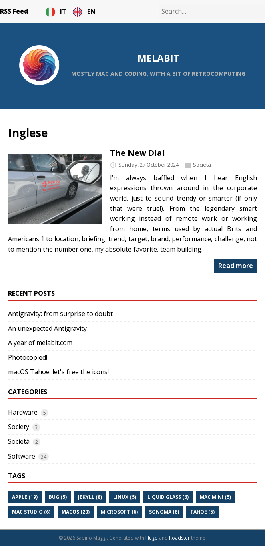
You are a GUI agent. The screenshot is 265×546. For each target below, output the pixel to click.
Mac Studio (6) (31, 511)
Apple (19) (25, 497)
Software (21, 456)
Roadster (179, 537)
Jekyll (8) (90, 497)
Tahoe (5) (202, 511)
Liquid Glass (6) (168, 497)
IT (57, 11)
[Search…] (212, 11)
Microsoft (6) (119, 511)
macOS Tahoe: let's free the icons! (58, 371)
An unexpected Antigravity (47, 328)
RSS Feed (14, 11)
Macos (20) (76, 511)
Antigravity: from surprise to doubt (60, 313)
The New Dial (137, 152)
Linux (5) (124, 497)
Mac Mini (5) (215, 497)
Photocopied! (27, 357)
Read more (235, 265)
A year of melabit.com (40, 342)
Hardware (23, 412)
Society (18, 426)
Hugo (151, 537)
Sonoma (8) (164, 511)
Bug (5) (58, 497)
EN (84, 11)
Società (202, 164)
